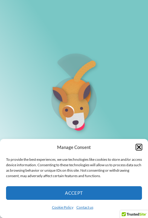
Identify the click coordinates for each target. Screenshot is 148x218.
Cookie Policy (62, 207)
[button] (139, 147)
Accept (74, 193)
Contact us (84, 207)
